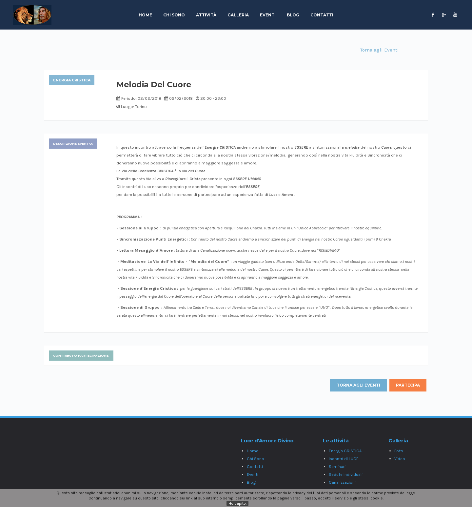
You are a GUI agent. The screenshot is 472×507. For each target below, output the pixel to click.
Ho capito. (237, 503)
